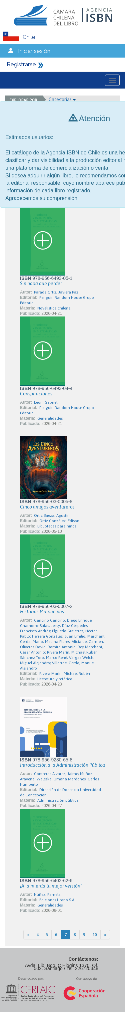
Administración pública (58, 800)
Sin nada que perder (41, 283)
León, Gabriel (45, 402)
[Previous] (28, 934)
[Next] (105, 934)
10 (94, 934)
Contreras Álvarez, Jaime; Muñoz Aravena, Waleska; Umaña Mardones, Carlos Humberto (59, 779)
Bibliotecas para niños (56, 526)
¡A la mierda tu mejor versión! (51, 886)
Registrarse (21, 64)
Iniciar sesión (34, 51)
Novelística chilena (54, 308)
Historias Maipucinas (42, 611)
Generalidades (50, 418)
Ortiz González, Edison (59, 520)
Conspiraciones (36, 393)
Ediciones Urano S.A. (57, 900)
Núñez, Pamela (47, 894)
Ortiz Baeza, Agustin (52, 515)
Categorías (62, 99)
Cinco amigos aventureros (47, 506)
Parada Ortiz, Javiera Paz (56, 292)
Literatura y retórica (54, 679)
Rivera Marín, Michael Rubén (64, 673)
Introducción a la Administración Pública (62, 765)
